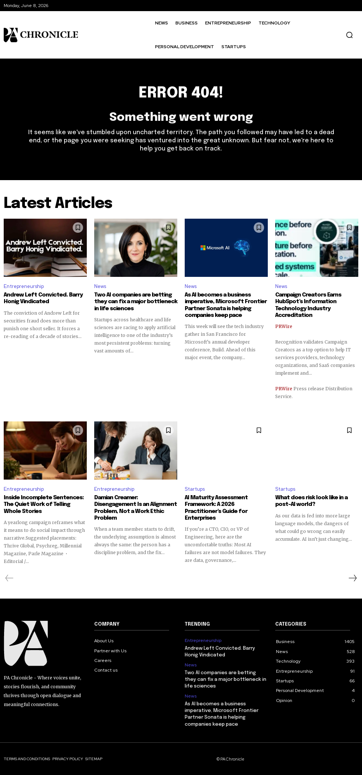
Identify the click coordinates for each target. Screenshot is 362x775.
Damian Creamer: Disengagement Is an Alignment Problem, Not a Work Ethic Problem (135, 508)
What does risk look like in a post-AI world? (311, 501)
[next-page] (352, 577)
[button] (349, 35)
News (100, 286)
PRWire (283, 326)
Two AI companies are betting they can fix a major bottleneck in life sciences (135, 302)
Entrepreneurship (24, 286)
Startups (195, 489)
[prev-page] (9, 577)
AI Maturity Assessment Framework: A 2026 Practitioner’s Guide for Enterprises (216, 508)
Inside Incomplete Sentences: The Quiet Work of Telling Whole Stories (44, 504)
